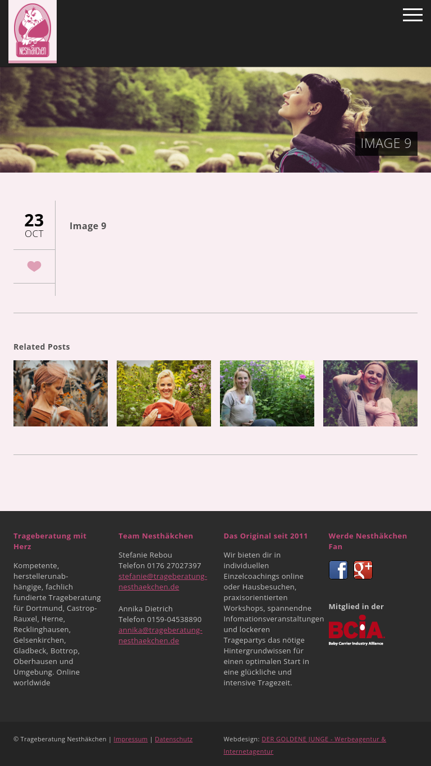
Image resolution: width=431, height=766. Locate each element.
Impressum (131, 739)
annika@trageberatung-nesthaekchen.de (160, 635)
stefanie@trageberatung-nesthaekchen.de (162, 581)
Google (363, 569)
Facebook (338, 569)
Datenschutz (173, 739)
